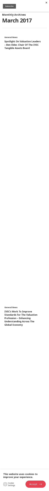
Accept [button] (33, 484)
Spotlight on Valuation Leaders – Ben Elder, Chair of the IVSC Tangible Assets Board (22, 45)
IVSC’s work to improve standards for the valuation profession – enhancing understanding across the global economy (20, 318)
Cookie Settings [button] (11, 484)
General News (11, 37)
